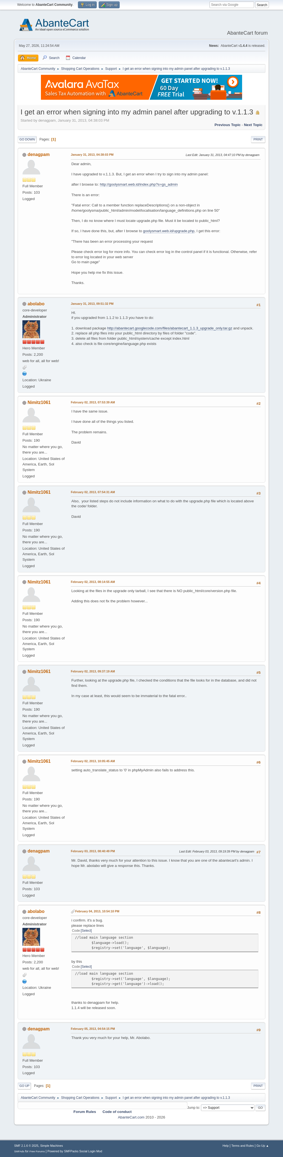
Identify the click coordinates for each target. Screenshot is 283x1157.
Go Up (24, 1085)
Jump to (193, 1108)
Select (86, 931)
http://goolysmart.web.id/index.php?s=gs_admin (139, 184)
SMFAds (19, 1151)
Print (258, 139)
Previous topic (227, 125)
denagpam (39, 154)
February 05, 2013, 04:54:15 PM (93, 1028)
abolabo (36, 303)
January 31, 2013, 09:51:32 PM (92, 303)
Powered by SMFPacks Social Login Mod (75, 1151)
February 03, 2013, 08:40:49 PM (93, 851)
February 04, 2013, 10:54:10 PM (97, 911)
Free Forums (37, 1151)
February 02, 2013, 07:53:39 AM (93, 402)
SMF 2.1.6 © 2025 (26, 1145)
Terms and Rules (242, 1145)
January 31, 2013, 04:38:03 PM (92, 154)
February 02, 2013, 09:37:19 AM (93, 671)
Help (225, 1145)
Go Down (27, 139)
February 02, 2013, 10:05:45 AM (93, 761)
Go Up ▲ (262, 1145)
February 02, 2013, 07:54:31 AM (93, 492)
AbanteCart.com (131, 1117)
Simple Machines (51, 1145)
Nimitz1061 (39, 402)
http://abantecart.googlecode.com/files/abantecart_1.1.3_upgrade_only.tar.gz (169, 328)
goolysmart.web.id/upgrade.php (169, 231)
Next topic (253, 125)
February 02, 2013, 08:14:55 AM (93, 581)
